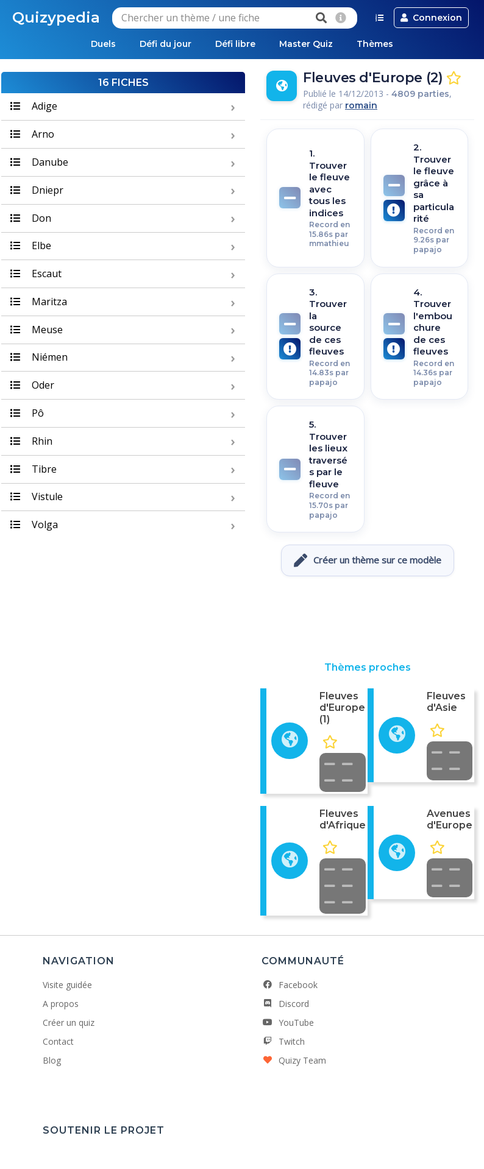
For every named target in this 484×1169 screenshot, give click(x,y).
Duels (102, 43)
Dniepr (36, 190)
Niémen (39, 357)
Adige (33, 106)
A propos (61, 1003)
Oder (32, 385)
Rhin (31, 441)
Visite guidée (67, 985)
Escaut (36, 273)
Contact (58, 1041)
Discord (285, 1003)
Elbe (30, 246)
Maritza (38, 301)
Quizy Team (294, 1060)
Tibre (33, 469)
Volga (34, 524)
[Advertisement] (367, 618)
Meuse (36, 329)
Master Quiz (306, 43)
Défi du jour (165, 43)
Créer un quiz (68, 1022)
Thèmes (376, 43)
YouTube (288, 1022)
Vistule (36, 497)
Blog (52, 1060)
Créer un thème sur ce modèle (367, 560)
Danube (39, 162)
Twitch (283, 1041)
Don (30, 218)
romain (361, 105)
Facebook (290, 985)
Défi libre (235, 43)
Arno (32, 134)
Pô (27, 413)
